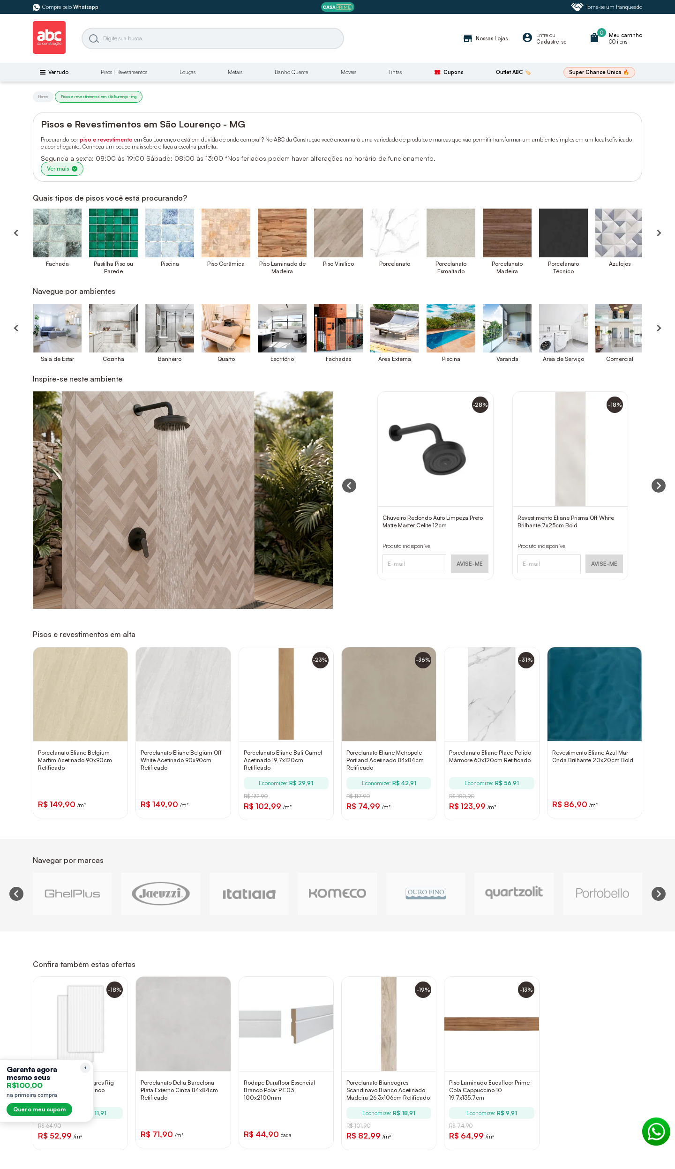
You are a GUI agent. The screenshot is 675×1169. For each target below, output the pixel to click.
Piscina (170, 263)
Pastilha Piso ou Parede (113, 267)
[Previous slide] (16, 894)
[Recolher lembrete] (85, 1068)
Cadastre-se (551, 41)
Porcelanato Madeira (507, 267)
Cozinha (113, 358)
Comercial (619, 358)
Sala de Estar (57, 358)
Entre (542, 35)
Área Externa (394, 358)
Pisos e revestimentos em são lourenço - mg (98, 96)
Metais (235, 72)
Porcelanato (394, 263)
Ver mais (62, 168)
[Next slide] (659, 894)
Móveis (348, 72)
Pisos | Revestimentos (124, 72)
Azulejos (619, 263)
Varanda (507, 358)
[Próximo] (659, 328)
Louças (187, 72)
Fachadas (338, 358)
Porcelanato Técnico (563, 267)
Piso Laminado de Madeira (282, 267)
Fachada (57, 263)
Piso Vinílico (338, 263)
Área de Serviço (563, 358)
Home (43, 96)
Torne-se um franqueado (606, 7)
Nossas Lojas (485, 38)
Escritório (282, 358)
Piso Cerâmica (226, 263)
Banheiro (169, 358)
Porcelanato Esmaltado (450, 267)
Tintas (395, 72)
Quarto (226, 358)
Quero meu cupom (39, 1109)
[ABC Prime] (337, 7)
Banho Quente (291, 72)
